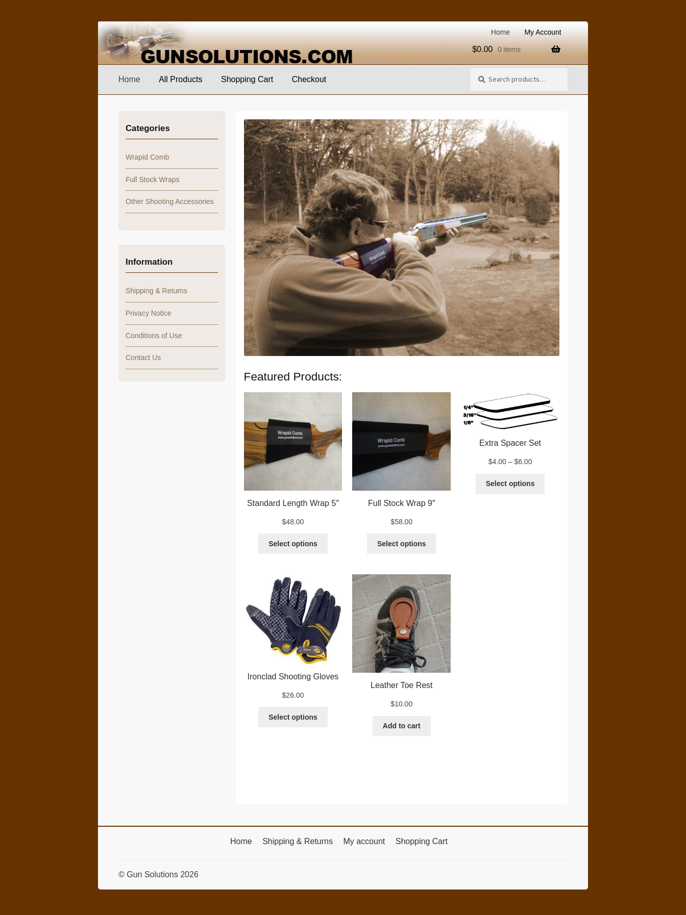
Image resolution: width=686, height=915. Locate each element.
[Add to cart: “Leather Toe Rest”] (402, 726)
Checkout (309, 79)
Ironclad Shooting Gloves (293, 676)
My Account (542, 32)
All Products (180, 79)
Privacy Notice (148, 313)
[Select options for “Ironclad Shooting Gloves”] (292, 717)
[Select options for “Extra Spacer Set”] (510, 484)
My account (364, 841)
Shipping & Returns (156, 291)
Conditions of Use (154, 336)
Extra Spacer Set (510, 443)
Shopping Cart (247, 79)
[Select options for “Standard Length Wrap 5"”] (292, 543)
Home (500, 32)
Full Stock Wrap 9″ (401, 503)
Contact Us (143, 357)
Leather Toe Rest (402, 685)
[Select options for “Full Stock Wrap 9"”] (401, 543)
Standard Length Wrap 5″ (293, 503)
